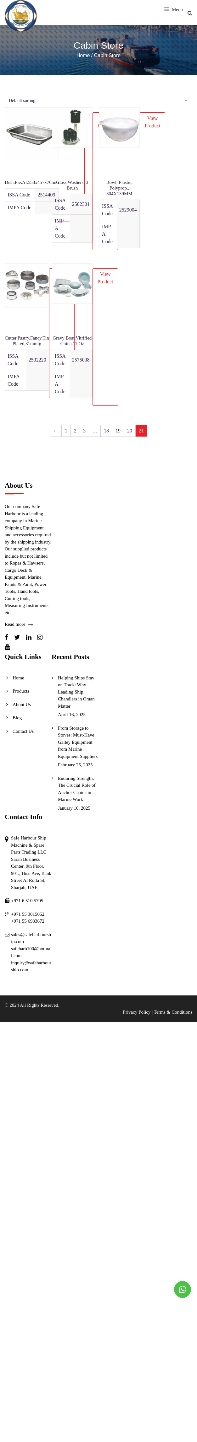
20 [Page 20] (129, 430)
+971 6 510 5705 (27, 900)
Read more (15, 624)
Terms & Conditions (173, 1012)
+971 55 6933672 (27, 921)
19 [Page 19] (118, 430)
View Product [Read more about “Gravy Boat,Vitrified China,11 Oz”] (105, 277)
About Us (22, 704)
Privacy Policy (137, 1012)
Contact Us (23, 731)
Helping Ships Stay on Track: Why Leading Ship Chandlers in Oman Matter (76, 692)
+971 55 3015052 (27, 914)
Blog (17, 717)
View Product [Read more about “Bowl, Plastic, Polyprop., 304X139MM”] (152, 121)
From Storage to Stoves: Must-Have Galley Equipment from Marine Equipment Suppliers (78, 742)
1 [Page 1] (66, 430)
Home (18, 677)
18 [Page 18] (106, 430)
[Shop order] (98, 100)
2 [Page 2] (75, 430)
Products (21, 691)
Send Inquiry (25, 744)
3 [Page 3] (84, 430)
